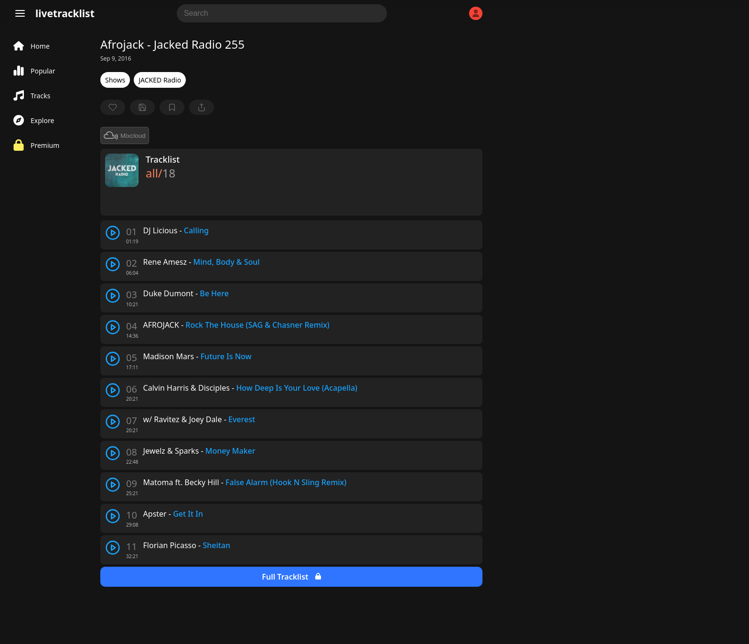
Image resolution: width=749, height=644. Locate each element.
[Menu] (20, 13)
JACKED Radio (160, 79)
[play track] (112, 232)
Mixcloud (125, 135)
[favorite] (112, 107)
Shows (115, 79)
